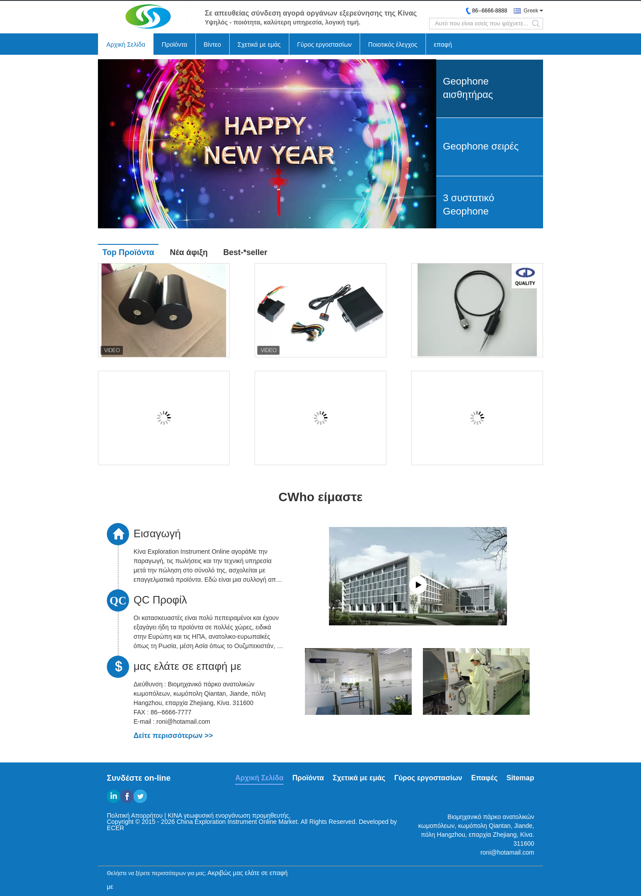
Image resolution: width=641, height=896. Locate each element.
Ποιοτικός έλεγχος (392, 44)
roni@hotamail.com (507, 852)
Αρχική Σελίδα (125, 44)
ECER (115, 827)
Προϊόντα (174, 44)
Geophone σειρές (481, 146)
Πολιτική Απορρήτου (134, 815)
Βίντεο (212, 44)
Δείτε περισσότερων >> (173, 735)
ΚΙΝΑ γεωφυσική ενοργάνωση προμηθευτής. (229, 815)
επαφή (443, 44)
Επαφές (484, 778)
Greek (530, 11)
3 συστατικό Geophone (468, 204)
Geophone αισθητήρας (468, 88)
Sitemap (520, 778)
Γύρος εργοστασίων (324, 44)
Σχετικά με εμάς (259, 44)
